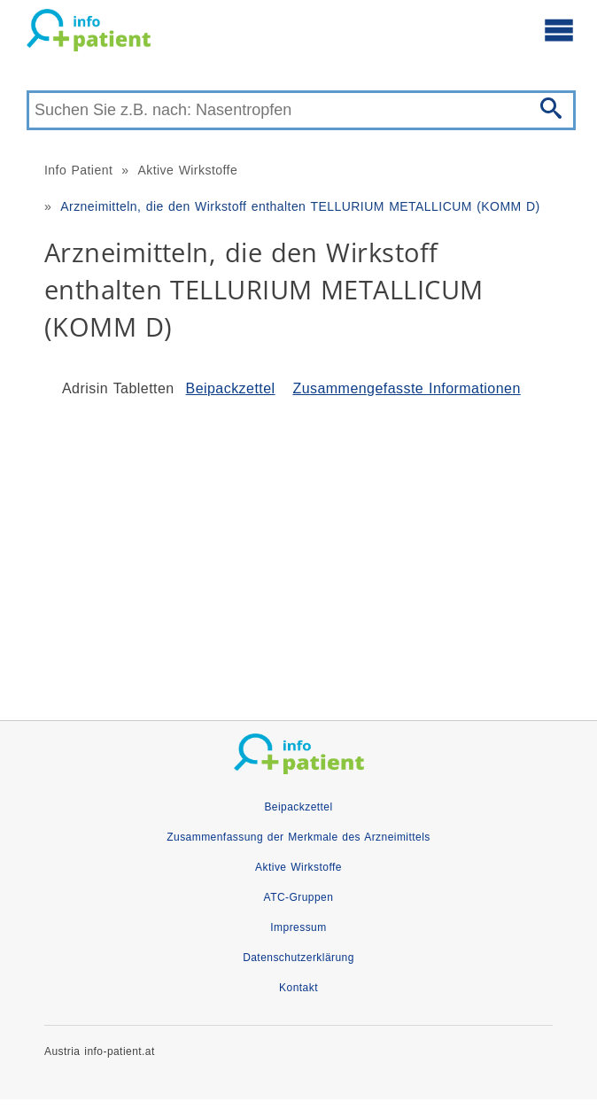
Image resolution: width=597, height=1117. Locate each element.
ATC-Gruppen (299, 897)
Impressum (298, 927)
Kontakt (298, 987)
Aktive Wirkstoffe (187, 170)
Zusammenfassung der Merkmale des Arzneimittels (298, 837)
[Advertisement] (298, 552)
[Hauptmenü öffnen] (559, 29)
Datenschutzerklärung (298, 957)
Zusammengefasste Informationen (406, 388)
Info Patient (78, 170)
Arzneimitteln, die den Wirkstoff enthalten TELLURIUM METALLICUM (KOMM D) (299, 206)
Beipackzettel (230, 388)
